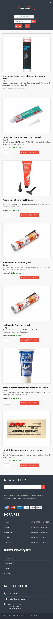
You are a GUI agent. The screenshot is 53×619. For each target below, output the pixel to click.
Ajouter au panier (29, 152)
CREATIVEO (34, 616)
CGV (6, 578)
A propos (8, 563)
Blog (6, 568)
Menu (18, 26)
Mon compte (9, 558)
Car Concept (18, 616)
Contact (7, 573)
